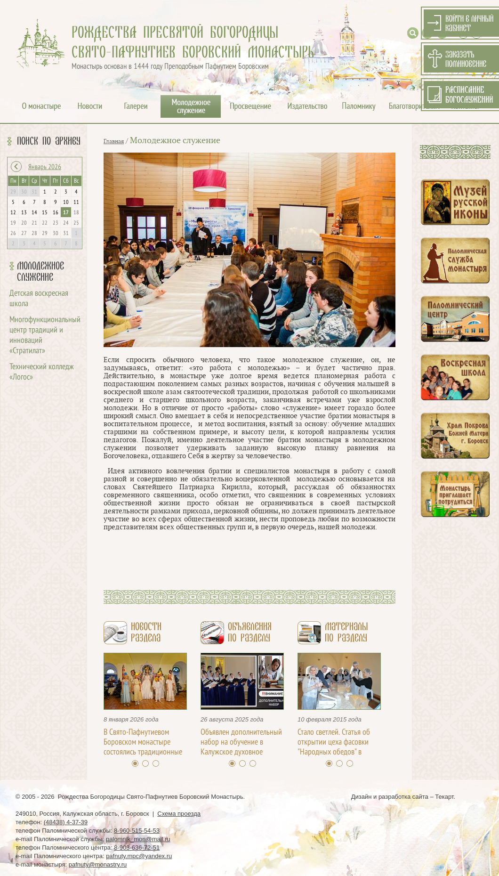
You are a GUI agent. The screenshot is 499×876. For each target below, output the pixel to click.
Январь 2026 (44, 167)
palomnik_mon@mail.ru (138, 839)
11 (76, 202)
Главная (114, 141)
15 (45, 213)
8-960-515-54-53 (137, 830)
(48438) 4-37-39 (66, 822)
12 (13, 213)
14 (34, 213)
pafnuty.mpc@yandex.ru (139, 856)
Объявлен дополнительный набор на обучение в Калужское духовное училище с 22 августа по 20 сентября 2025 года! (241, 752)
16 (55, 213)
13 (24, 213)
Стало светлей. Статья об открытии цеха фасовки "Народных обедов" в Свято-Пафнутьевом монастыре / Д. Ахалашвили (339, 752)
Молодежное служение (40, 271)
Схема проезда (179, 813)
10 (66, 202)
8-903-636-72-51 (137, 847)
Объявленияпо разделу (250, 632)
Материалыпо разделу (346, 632)
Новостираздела (146, 632)
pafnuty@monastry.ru (98, 864)
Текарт (444, 796)
